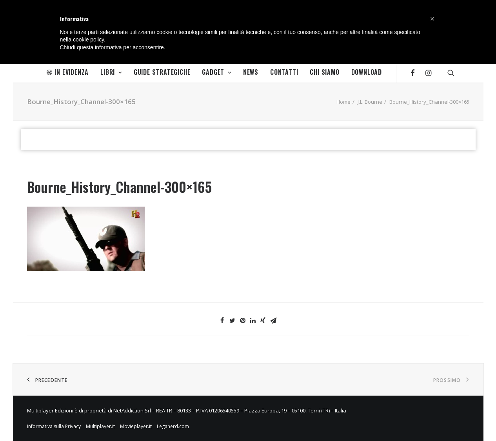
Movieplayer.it (136, 426)
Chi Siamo (324, 72)
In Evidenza (68, 72)
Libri (111, 72)
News (250, 72)
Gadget (216, 72)
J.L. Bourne (370, 101)
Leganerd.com (173, 426)
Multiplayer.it (100, 426)
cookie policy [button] (88, 39)
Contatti (284, 72)
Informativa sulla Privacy (54, 426)
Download (366, 72)
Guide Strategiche (162, 72)
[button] (432, 19)
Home (343, 101)
